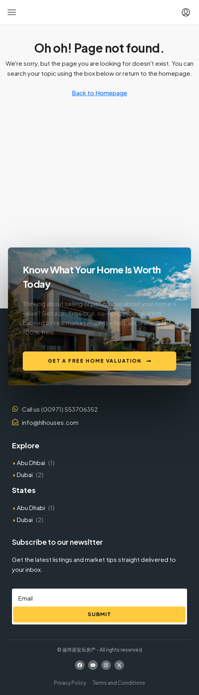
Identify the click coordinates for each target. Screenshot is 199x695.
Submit (99, 614)
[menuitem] (186, 12)
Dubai (25, 474)
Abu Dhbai (31, 462)
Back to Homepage (99, 92)
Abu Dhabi (31, 507)
